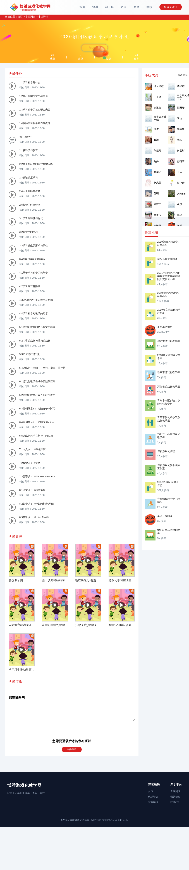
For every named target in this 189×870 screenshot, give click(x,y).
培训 (95, 7)
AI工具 (109, 7)
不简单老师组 (164, 326)
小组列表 (30, 16)
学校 (149, 7)
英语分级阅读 (164, 516)
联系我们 (175, 802)
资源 (123, 7)
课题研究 (175, 796)
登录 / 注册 (171, 7)
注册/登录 (71, 749)
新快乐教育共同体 (167, 258)
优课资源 (153, 796)
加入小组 (94, 47)
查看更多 (183, 75)
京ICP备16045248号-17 (115, 820)
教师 (136, 7)
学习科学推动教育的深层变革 (27, 669)
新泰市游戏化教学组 (168, 372)
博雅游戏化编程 (166, 451)
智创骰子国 (16, 580)
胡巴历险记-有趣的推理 (90, 580)
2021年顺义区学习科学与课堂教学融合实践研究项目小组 (168, 276)
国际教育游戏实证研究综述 (26, 624)
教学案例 (153, 802)
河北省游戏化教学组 (168, 386)
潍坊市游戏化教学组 (168, 341)
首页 (82, 7)
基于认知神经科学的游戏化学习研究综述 (68, 580)
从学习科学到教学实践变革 (59, 624)
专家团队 (175, 791)
